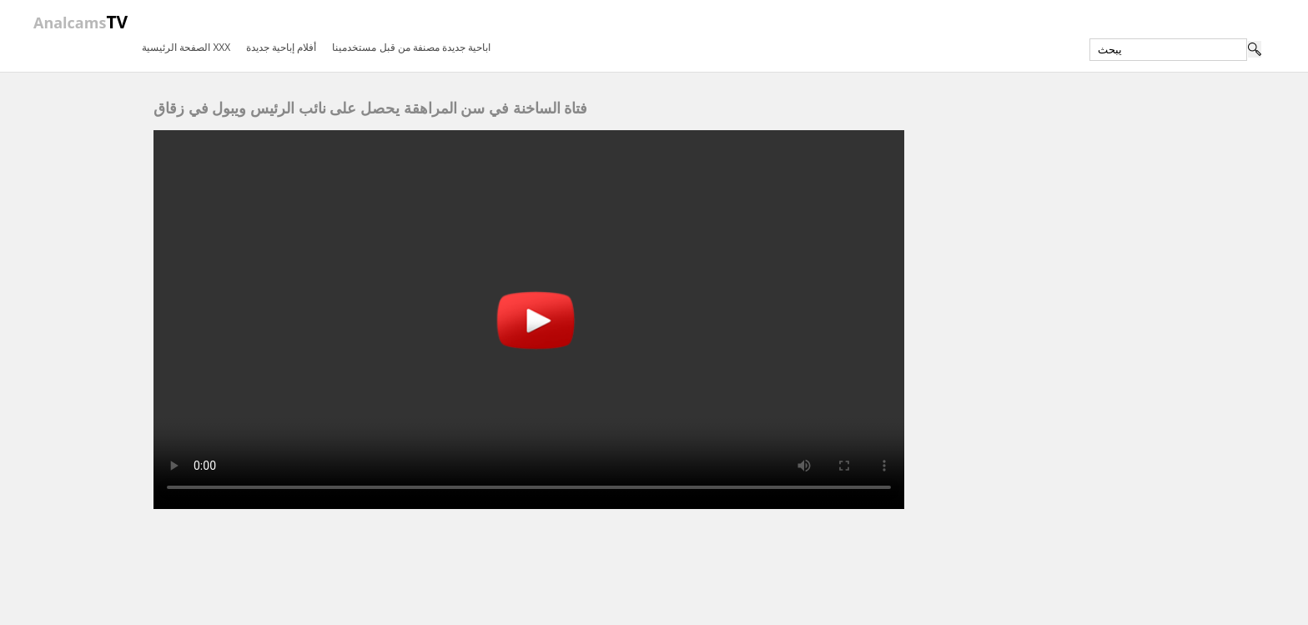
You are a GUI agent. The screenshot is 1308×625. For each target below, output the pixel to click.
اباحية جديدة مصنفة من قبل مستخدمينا (411, 47)
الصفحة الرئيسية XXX (186, 47)
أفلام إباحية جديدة (281, 47)
